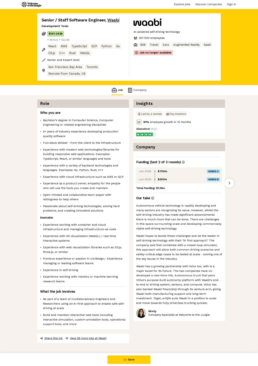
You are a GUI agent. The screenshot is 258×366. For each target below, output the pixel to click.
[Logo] (31, 4)
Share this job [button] (51, 338)
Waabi (113, 20)
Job (117, 90)
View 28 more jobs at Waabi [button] (86, 338)
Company (137, 90)
